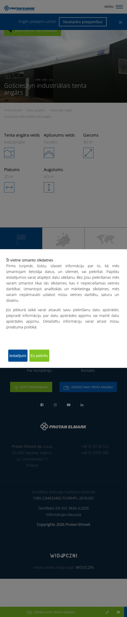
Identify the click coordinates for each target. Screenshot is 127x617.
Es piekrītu (39, 356)
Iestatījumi (17, 356)
